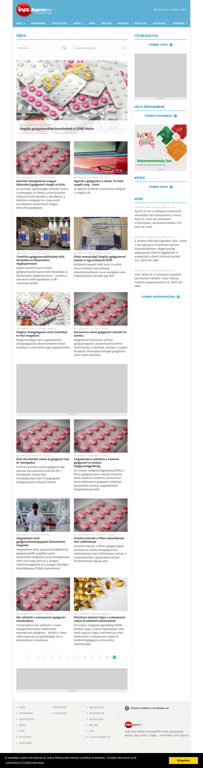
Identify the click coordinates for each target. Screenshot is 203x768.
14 (100, 657)
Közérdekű (159, 23)
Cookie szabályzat (100, 737)
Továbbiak (178, 23)
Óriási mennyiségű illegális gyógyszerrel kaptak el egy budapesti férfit (100, 259)
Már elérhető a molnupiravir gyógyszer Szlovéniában (41, 619)
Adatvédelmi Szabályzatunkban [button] (25, 762)
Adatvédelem (96, 713)
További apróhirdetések (158, 296)
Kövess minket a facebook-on (150, 708)
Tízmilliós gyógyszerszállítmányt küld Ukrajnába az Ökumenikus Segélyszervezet (40, 260)
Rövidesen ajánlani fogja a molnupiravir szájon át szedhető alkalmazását (99, 619)
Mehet (64, 48)
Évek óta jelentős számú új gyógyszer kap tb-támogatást (42, 461)
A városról (61, 713)
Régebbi (114, 657)
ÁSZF (91, 731)
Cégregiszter (59, 23)
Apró (92, 23)
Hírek (19, 23)
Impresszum (96, 719)
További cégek (158, 44)
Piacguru (123, 23)
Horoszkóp (26, 743)
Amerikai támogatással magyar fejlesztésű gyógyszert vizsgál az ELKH (40, 183)
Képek (77, 23)
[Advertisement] (72, 388)
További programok (158, 115)
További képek (158, 187)
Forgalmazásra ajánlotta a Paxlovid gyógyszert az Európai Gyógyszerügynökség (96, 463)
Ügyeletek (141, 23)
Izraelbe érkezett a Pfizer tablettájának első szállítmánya (99, 540)
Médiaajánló (96, 707)
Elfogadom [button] (183, 760)
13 (92, 657)
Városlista (54, 10)
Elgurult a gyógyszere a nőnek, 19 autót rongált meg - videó (98, 183)
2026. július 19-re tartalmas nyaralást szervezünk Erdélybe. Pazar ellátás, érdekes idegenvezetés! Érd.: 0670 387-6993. (159, 280)
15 (107, 657)
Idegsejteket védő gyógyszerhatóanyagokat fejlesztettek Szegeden (40, 542)
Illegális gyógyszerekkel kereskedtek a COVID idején (57, 128)
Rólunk (93, 725)
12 (85, 657)
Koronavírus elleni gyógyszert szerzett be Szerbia (100, 334)
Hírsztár (106, 23)
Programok (38, 23)
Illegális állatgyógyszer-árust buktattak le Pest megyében (41, 334)
